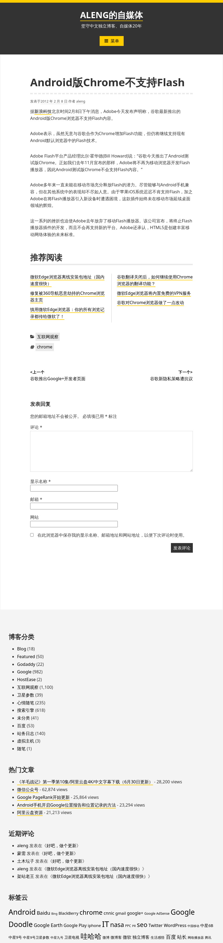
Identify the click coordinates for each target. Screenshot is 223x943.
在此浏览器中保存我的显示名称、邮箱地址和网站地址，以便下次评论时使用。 (112, 535)
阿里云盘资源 (30, 812)
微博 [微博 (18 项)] (106, 937)
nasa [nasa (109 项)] (117, 924)
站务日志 (25, 733)
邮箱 (36, 499)
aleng (80, 101)
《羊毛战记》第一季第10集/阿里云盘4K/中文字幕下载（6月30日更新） (85, 782)
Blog (21, 649)
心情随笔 (25, 703)
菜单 (111, 41)
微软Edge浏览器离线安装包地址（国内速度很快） (94, 869)
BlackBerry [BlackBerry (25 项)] (68, 913)
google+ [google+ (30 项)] (135, 913)
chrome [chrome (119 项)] (91, 912)
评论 (36, 427)
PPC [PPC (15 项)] (128, 926)
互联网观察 (47, 337)
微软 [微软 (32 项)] (127, 937)
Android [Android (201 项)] (22, 912)
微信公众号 (27, 789)
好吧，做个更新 (61, 845)
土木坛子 (25, 861)
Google (24, 672)
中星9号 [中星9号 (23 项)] (15, 937)
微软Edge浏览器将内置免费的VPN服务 (154, 293)
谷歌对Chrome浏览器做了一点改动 (150, 302)
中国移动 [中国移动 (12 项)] (193, 926)
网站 (34, 517)
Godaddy (26, 664)
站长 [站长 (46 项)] (182, 936)
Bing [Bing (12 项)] (54, 914)
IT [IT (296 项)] (105, 924)
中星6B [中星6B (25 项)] (206, 925)
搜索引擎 (25, 710)
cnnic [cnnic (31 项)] (109, 913)
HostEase (26, 679)
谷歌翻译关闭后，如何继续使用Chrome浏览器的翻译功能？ (155, 280)
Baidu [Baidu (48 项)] (43, 912)
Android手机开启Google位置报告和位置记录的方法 (66, 805)
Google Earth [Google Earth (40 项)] (48, 925)
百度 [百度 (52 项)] (171, 936)
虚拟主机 (25, 741)
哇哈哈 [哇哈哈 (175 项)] (91, 936)
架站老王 (25, 876)
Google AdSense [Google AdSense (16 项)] (157, 913)
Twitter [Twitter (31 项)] (155, 925)
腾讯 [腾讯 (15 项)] (208, 937)
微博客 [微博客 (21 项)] (116, 937)
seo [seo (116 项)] (142, 924)
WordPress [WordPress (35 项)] (175, 925)
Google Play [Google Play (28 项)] (75, 925)
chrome (45, 347)
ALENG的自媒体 (111, 15)
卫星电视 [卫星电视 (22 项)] (71, 937)
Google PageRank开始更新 (43, 797)
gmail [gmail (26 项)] (120, 913)
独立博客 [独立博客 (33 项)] (141, 937)
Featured (26, 656)
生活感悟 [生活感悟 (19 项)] (158, 937)
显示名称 (40, 481)
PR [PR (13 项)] (134, 926)
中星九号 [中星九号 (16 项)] (56, 937)
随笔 (21, 749)
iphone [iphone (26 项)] (94, 925)
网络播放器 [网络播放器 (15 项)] (196, 937)
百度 (21, 726)
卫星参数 (25, 695)
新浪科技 (43, 111)
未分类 (23, 718)
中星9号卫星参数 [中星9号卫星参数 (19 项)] (36, 937)
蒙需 (21, 853)
